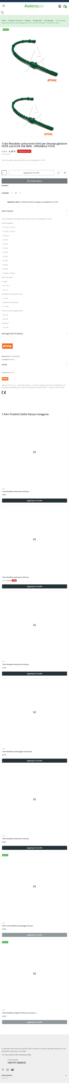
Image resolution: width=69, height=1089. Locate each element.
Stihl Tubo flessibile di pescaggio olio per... (18, 926)
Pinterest (20, 193)
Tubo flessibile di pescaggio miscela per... (17, 752)
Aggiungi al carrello (31, 173)
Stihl (3, 488)
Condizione (5, 359)
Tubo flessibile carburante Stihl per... (16, 491)
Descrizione (7, 210)
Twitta (16, 193)
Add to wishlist (58, 173)
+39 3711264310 (17, 1062)
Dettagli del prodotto (12, 333)
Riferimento (6, 356)
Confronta (65, 173)
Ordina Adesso (34, 181)
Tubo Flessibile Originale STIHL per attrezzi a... (19, 1013)
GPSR (4, 364)
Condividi (12, 193)
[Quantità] (4, 172)
